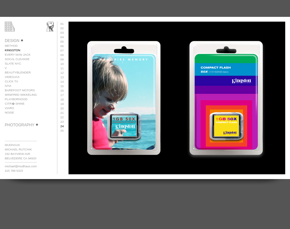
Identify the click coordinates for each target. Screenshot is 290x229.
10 (62, 64)
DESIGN (14, 40)
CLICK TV (11, 81)
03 (62, 32)
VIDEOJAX (12, 77)
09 (62, 59)
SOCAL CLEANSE (17, 59)
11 (62, 68)
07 (62, 50)
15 (62, 86)
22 (62, 117)
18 (62, 99)
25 (62, 130)
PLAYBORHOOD (16, 99)
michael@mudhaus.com (21, 166)
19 (62, 104)
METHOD (11, 45)
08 (62, 55)
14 (62, 81)
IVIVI (8, 85)
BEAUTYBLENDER (18, 72)
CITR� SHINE (15, 103)
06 (62, 46)
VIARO (9, 108)
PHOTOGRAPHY (22, 125)
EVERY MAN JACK (18, 54)
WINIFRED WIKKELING (21, 94)
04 (62, 37)
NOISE (9, 112)
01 (62, 23)
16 (62, 90)
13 (62, 77)
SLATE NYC (13, 63)
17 (62, 95)
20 (62, 108)
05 (62, 41)
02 (62, 28)
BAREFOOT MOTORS (20, 90)
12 (62, 72)
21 (62, 112)
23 (62, 121)
